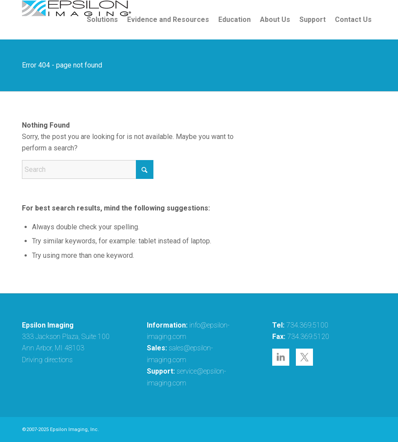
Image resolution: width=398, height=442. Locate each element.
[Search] (87, 169)
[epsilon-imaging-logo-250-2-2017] (76, 19)
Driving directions (47, 360)
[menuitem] (102, 19)
